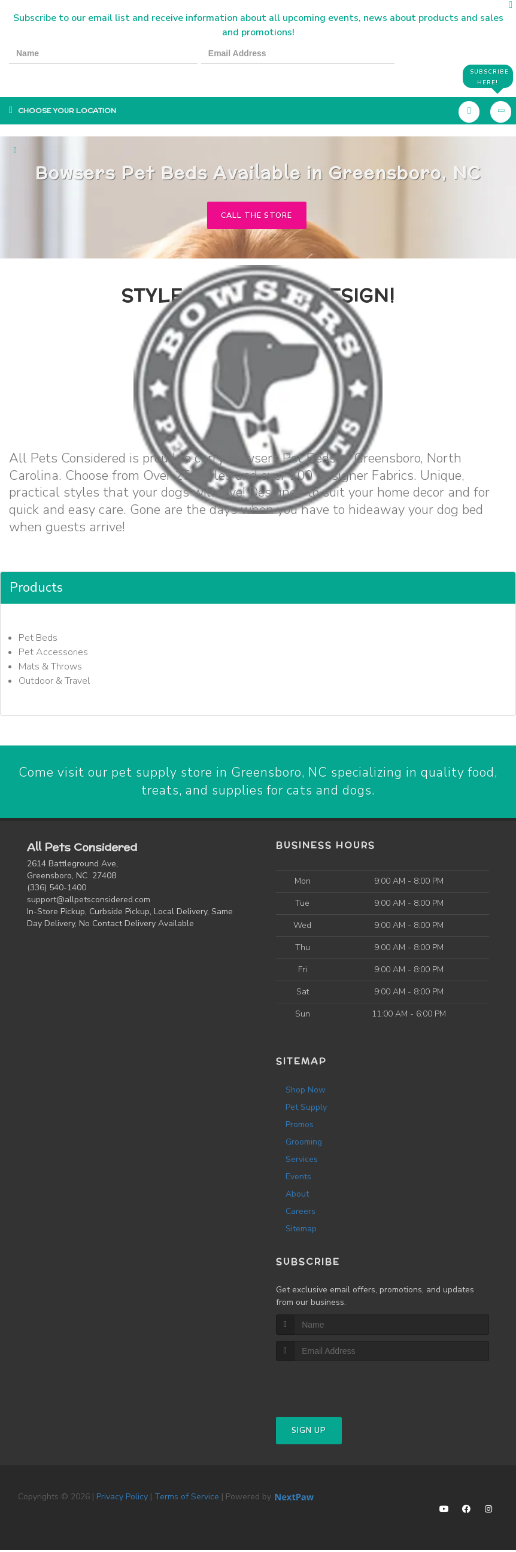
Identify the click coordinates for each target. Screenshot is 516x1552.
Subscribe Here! (488, 76)
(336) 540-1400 (56, 888)
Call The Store (256, 216)
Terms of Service (186, 1498)
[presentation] (50, 75)
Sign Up (309, 1432)
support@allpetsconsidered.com (88, 900)
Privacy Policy (122, 1498)
